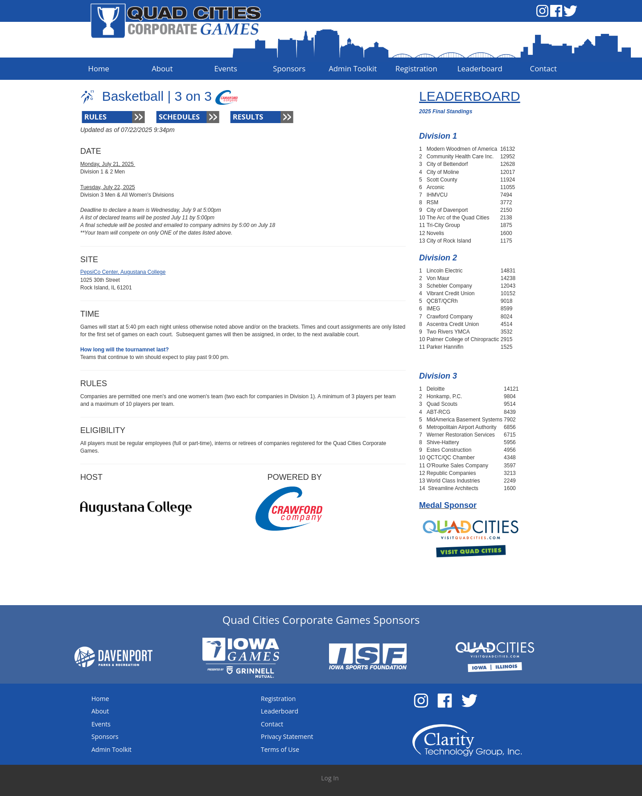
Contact (272, 724)
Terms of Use (280, 749)
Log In (329, 778)
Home (100, 698)
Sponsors (105, 736)
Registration (278, 698)
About (100, 711)
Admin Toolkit (111, 749)
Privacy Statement (287, 736)
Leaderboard (279, 711)
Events (101, 724)
